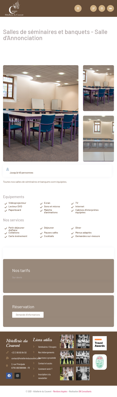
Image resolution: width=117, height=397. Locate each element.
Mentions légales (60, 391)
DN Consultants (85, 391)
